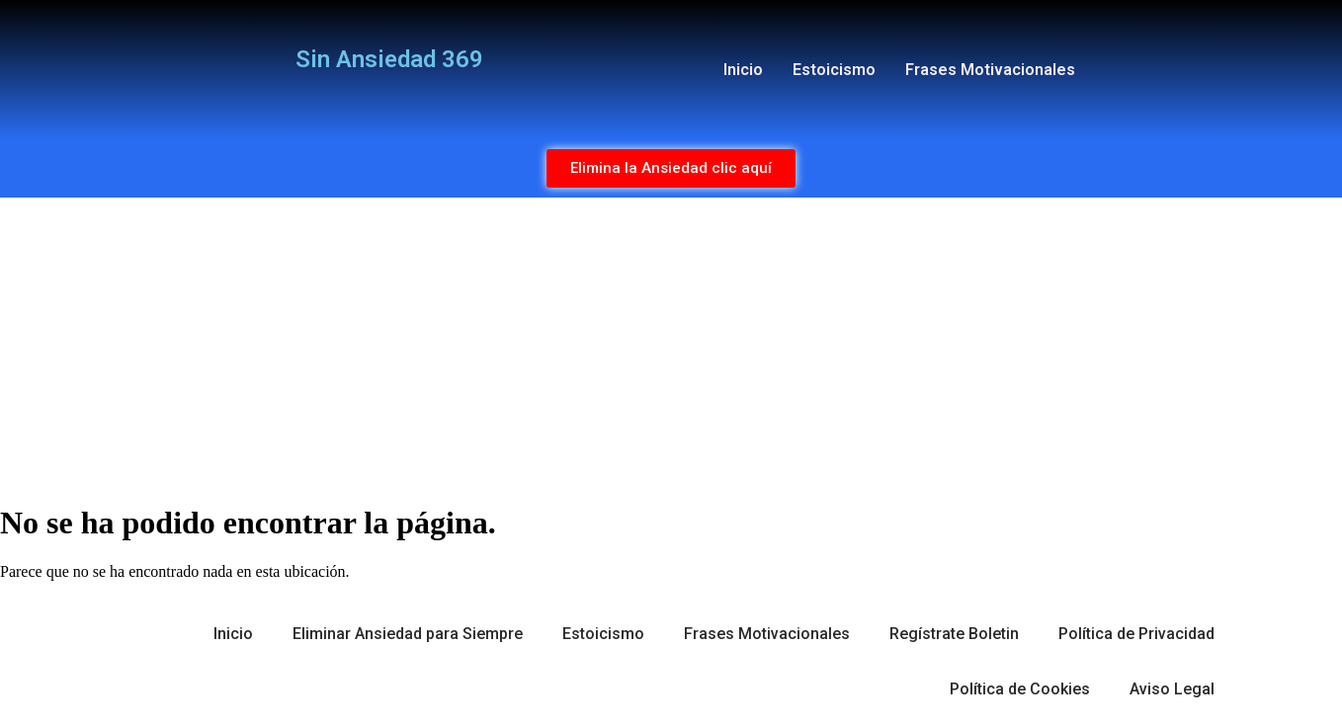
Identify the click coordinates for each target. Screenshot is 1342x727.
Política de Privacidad (1136, 633)
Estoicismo (834, 69)
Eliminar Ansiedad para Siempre (408, 633)
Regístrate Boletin (954, 633)
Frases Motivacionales (990, 69)
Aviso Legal (1172, 689)
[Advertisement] (671, 345)
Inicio (743, 69)
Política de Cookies (1020, 689)
